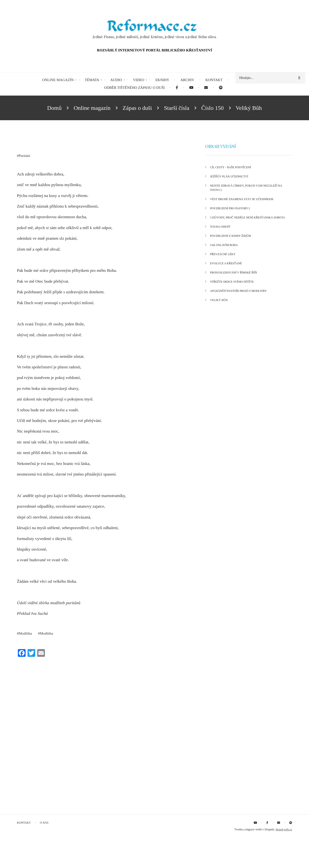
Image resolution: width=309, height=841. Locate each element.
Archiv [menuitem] (187, 80)
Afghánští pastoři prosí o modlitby (238, 291)
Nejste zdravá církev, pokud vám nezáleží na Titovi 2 (246, 188)
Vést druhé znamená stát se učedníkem (241, 199)
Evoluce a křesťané (226, 263)
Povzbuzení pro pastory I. (230, 208)
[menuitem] (176, 88)
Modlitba (25, 633)
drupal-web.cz (284, 829)
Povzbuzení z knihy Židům (230, 236)
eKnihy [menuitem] (162, 80)
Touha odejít (220, 226)
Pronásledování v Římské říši (233, 272)
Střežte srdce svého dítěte (232, 281)
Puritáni (24, 156)
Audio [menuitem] (116, 80)
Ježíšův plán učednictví (229, 176)
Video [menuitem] (138, 80)
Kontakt (24, 822)
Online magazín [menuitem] (58, 80)
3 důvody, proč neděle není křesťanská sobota (247, 217)
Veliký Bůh (219, 300)
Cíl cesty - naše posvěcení (230, 167)
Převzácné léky (223, 254)
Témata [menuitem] (92, 80)
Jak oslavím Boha (224, 245)
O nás (44, 822)
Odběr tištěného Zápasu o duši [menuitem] (134, 88)
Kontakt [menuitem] (214, 80)
